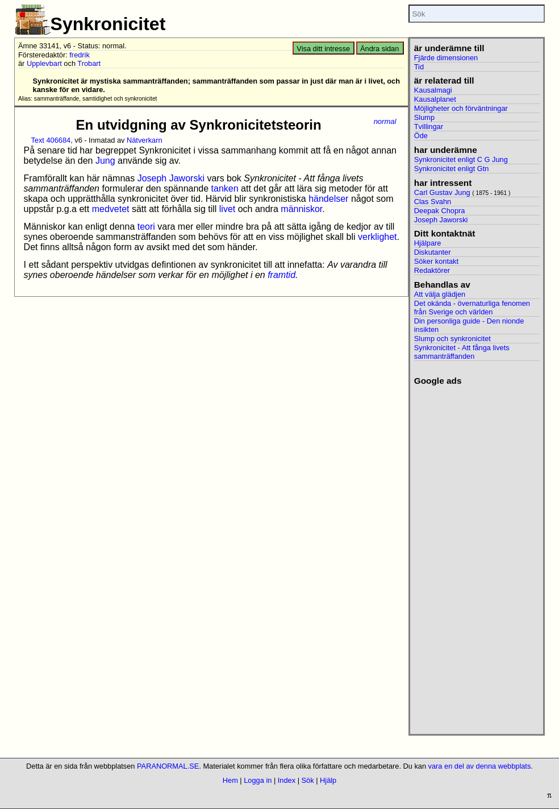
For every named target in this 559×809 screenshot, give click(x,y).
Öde (421, 135)
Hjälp (328, 780)
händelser (328, 199)
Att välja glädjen (439, 294)
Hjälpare (427, 243)
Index (286, 780)
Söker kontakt (436, 261)
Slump (424, 117)
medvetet (111, 209)
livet (227, 209)
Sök (308, 780)
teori (146, 226)
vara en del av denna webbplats (479, 766)
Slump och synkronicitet (452, 338)
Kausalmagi (433, 90)
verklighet (377, 237)
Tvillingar (428, 126)
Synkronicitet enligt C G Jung (461, 159)
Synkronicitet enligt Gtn (451, 168)
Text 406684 (50, 140)
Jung (105, 160)
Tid (419, 67)
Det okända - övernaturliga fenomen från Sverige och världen (472, 307)
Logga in (258, 780)
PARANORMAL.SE (168, 766)
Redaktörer (432, 270)
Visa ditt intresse (323, 48)
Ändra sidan (379, 48)
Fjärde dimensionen (446, 57)
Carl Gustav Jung (442, 192)
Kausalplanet (435, 99)
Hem (230, 780)
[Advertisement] (477, 556)
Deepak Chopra (439, 210)
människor (301, 209)
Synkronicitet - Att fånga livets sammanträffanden (462, 351)
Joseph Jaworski (171, 178)
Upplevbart (44, 63)
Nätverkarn (144, 140)
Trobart (89, 63)
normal (385, 121)
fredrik (79, 55)
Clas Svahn (432, 201)
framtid (281, 275)
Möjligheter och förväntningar (461, 108)
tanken (225, 188)
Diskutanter (432, 252)
